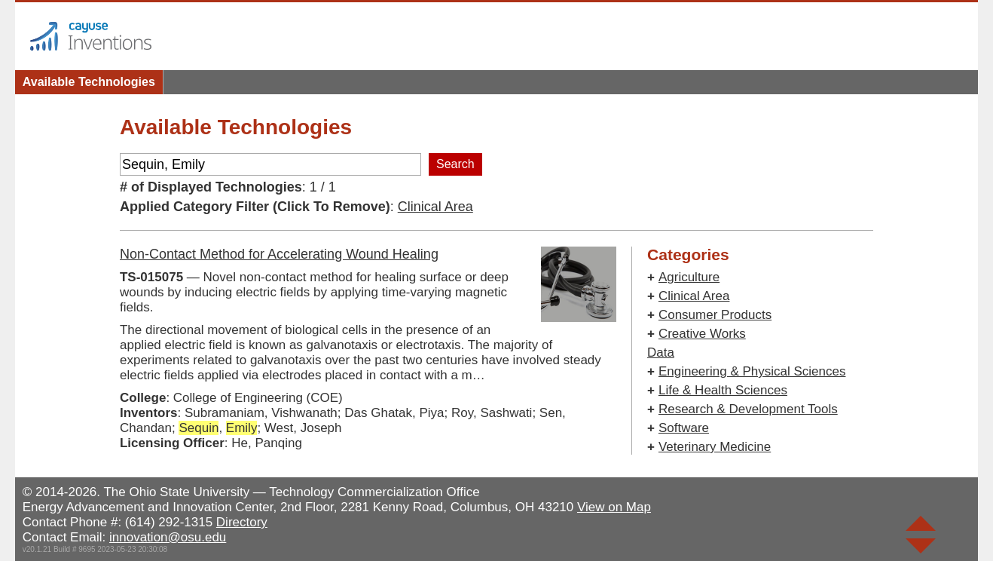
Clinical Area (435, 206)
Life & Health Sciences (722, 390)
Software (683, 428)
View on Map (614, 507)
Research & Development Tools (748, 409)
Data (660, 352)
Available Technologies (89, 81)
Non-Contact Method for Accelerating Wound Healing (279, 254)
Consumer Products (714, 315)
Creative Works (702, 333)
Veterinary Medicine (714, 447)
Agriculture (689, 277)
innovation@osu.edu (167, 537)
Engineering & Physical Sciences (752, 371)
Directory (241, 522)
